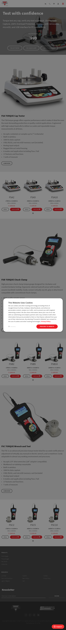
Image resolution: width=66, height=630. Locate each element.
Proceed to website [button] (47, 326)
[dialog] (33, 315)
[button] (12, 326)
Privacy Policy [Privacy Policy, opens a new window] (46, 321)
